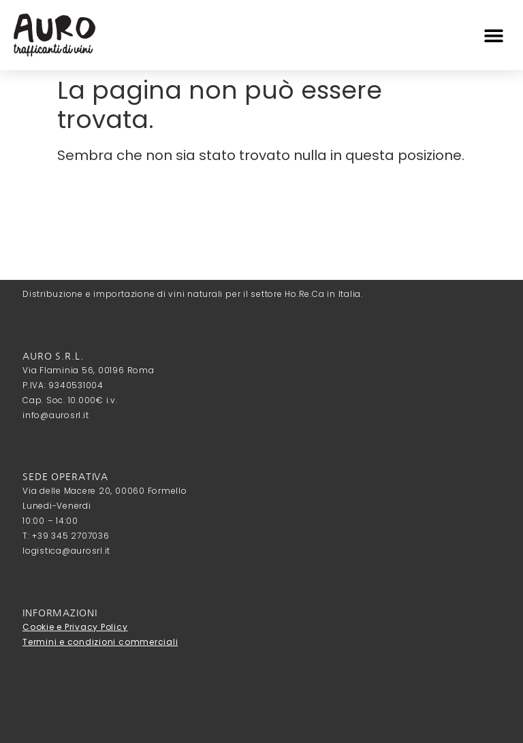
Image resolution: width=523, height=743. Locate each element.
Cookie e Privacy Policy (74, 627)
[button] (494, 35)
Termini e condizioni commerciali (100, 642)
